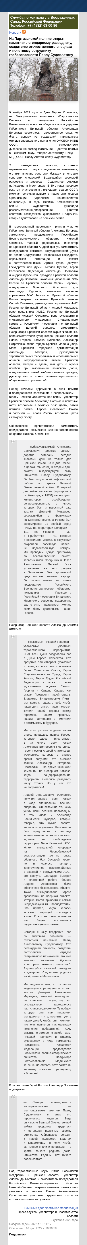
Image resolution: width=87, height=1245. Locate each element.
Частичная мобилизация (61, 1208)
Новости (15, 32)
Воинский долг (33, 1208)
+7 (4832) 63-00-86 (42, 25)
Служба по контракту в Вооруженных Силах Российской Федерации (42, 19)
